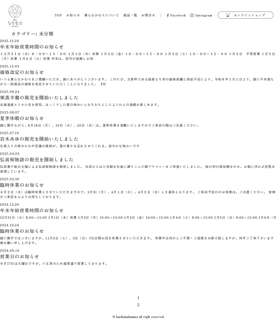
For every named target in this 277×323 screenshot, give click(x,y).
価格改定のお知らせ (22, 72)
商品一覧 (130, 15)
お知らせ (73, 15)
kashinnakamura (127, 316)
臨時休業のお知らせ (22, 184)
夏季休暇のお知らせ (22, 118)
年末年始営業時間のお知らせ (32, 46)
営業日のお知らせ (19, 256)
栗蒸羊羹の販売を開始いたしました (39, 97)
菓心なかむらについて (101, 15)
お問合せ (148, 15)
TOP (58, 15)
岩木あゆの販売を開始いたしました (39, 138)
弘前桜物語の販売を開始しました (37, 159)
